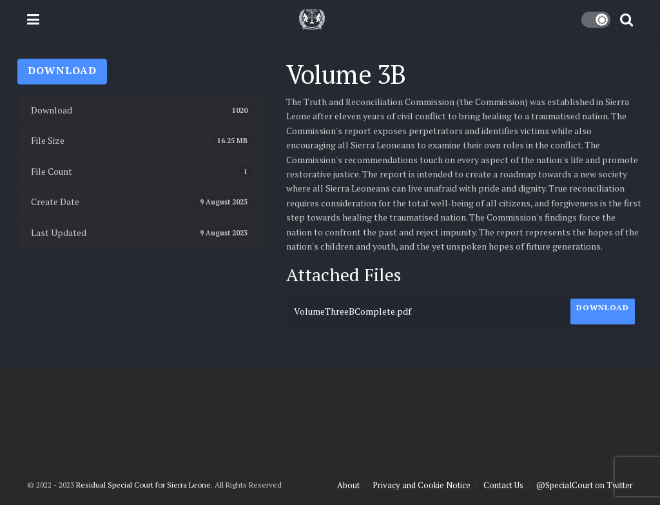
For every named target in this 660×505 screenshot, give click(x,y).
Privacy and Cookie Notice (422, 485)
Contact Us (503, 485)
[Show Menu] (33, 19)
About (348, 485)
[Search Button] (626, 19)
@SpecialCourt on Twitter (584, 485)
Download (62, 70)
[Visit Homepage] (312, 19)
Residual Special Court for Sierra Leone (143, 485)
